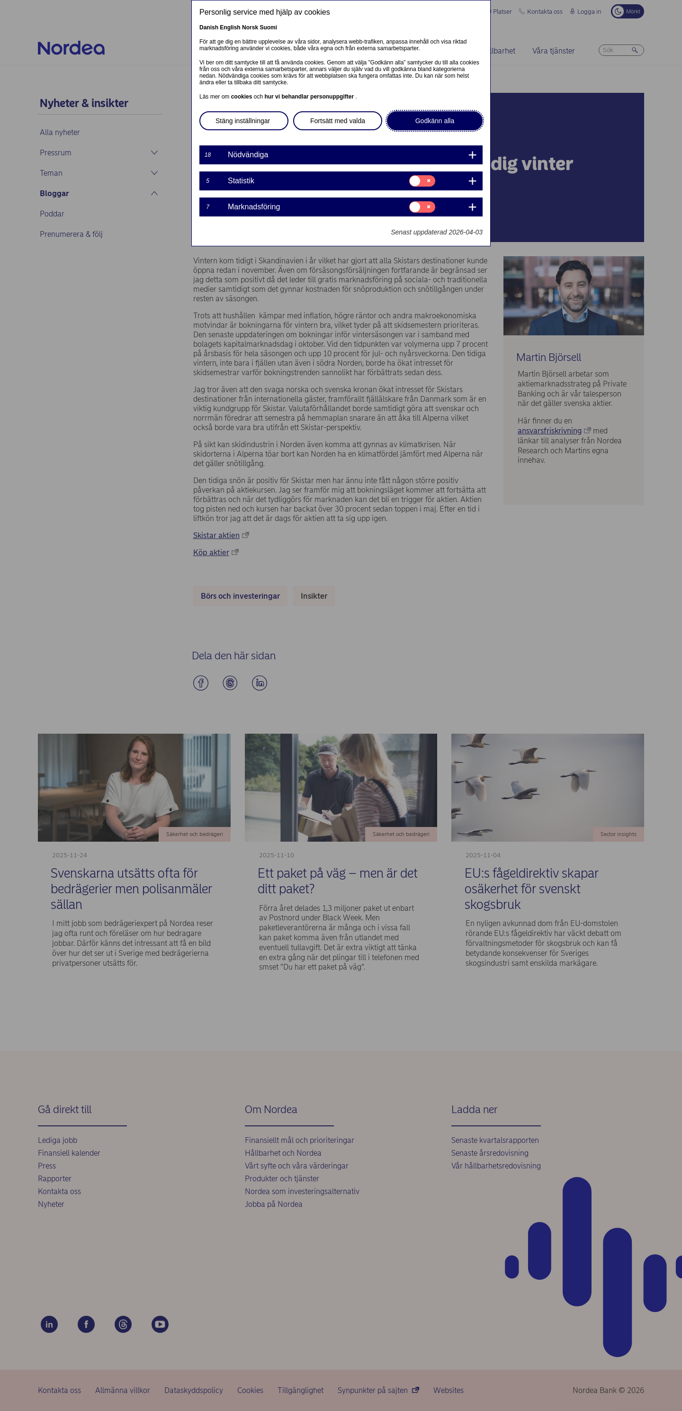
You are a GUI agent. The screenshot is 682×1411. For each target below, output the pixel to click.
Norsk (250, 27)
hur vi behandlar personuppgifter (309, 96)
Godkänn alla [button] (435, 121)
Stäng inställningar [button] (242, 121)
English (230, 27)
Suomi (268, 27)
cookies (242, 96)
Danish (208, 27)
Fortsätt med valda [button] (337, 121)
